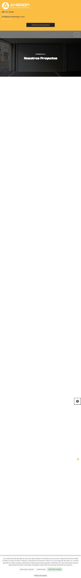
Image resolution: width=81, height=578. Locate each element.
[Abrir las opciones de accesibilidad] (77, 401)
